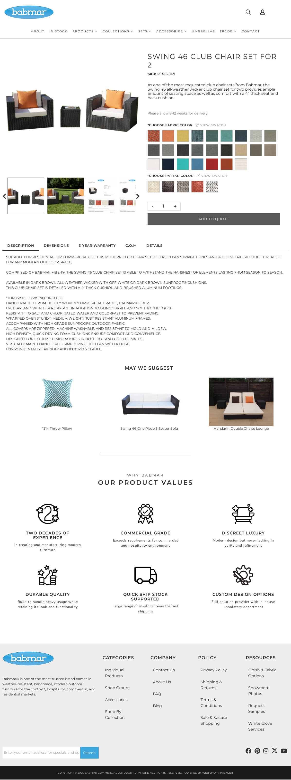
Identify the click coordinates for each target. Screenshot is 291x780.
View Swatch (211, 125)
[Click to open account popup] (262, 12)
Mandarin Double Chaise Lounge (241, 428)
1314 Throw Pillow (57, 428)
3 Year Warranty (97, 245)
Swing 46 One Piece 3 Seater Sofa (149, 428)
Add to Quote (213, 219)
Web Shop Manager (217, 772)
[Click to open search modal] (248, 12)
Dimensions (56, 245)
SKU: (152, 74)
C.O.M (131, 245)
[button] (85, 31)
